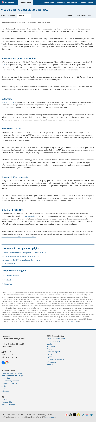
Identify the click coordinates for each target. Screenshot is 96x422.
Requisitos (51, 346)
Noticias (50, 365)
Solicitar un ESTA (8, 102)
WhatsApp (7, 284)
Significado (51, 357)
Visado (69, 16)
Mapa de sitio (7, 402)
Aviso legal (6, 391)
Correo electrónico (10, 275)
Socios (4, 386)
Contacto (5, 388)
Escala (49, 354)
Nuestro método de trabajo (12, 375)
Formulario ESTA (53, 341)
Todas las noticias (9, 263)
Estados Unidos (25, 2)
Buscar (4, 399)
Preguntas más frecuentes (67, 2)
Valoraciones (49, 2)
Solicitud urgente (53, 352)
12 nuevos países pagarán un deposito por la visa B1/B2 (23, 253)
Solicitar (11, 16)
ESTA (3, 16)
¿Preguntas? (51, 362)
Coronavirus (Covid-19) (56, 359)
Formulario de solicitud (56, 339)
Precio (49, 349)
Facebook (6, 280)
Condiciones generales (10, 381)
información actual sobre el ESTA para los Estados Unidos (19, 237)
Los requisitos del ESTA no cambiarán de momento (21, 260)
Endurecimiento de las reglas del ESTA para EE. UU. (21, 256)
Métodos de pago (8, 405)
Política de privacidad (10, 383)
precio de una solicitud (28, 216)
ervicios (74, 321)
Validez (50, 344)
